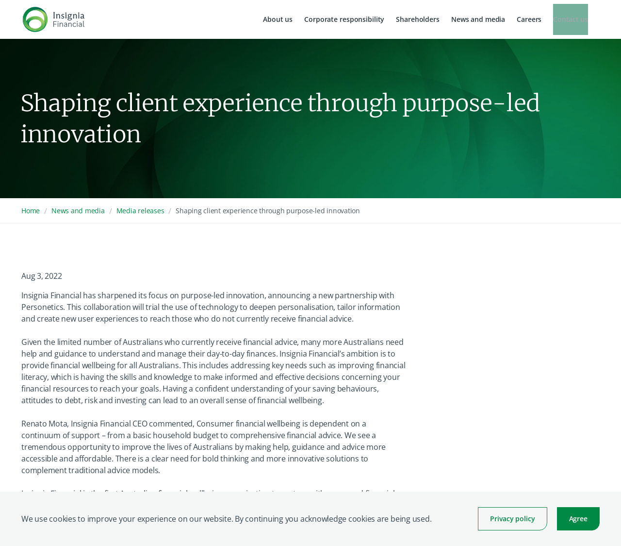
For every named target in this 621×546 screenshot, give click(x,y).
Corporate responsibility (344, 19)
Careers (529, 19)
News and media (478, 19)
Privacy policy (512, 518)
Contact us (570, 19)
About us (278, 19)
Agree (578, 518)
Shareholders (418, 19)
